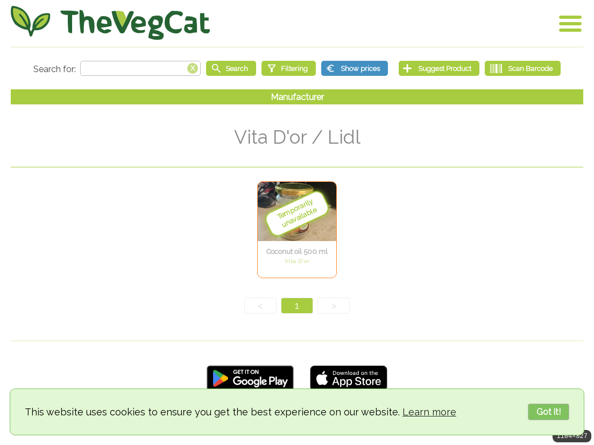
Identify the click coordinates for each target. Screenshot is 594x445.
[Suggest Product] (439, 68)
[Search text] (140, 68)
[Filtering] (288, 68)
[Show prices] (354, 68)
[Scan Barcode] (523, 68)
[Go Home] (110, 22)
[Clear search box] (192, 67)
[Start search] (231, 68)
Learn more (429, 412)
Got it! (548, 412)
